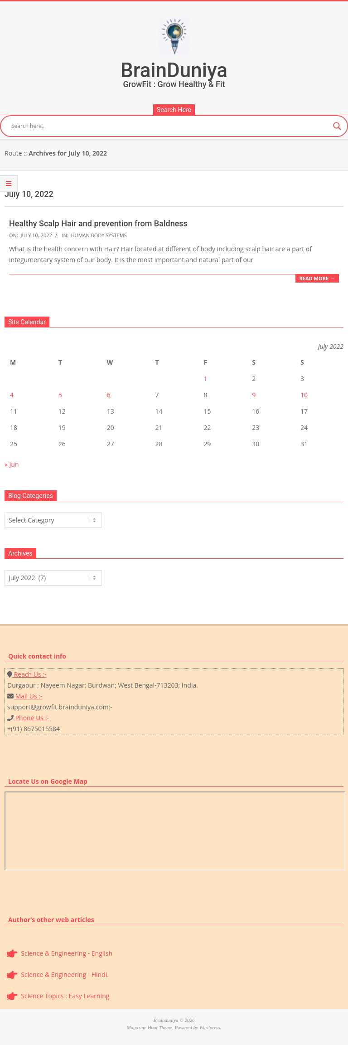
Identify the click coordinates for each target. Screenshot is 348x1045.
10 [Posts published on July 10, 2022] (304, 395)
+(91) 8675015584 (33, 728)
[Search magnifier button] (337, 126)
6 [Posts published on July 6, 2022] (109, 395)
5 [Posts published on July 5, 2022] (60, 395)
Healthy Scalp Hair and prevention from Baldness (98, 223)
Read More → (317, 278)
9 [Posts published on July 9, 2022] (254, 395)
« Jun (12, 464)
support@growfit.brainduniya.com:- (59, 707)
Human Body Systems (99, 235)
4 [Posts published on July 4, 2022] (12, 395)
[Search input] (170, 126)
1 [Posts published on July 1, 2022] (205, 378)
